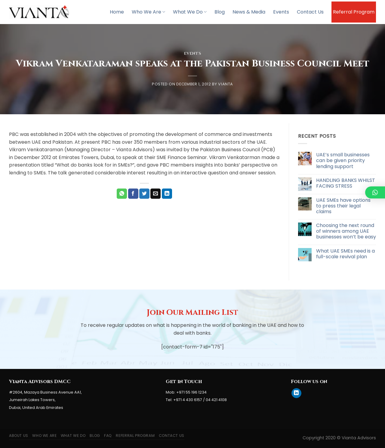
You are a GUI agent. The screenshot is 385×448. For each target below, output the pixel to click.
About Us (18, 435)
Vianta (225, 84)
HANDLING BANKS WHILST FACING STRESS (345, 183)
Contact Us (310, 11)
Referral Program (353, 11)
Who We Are (148, 11)
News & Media (249, 11)
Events (281, 11)
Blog (219, 11)
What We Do (190, 11)
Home (117, 11)
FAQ (108, 435)
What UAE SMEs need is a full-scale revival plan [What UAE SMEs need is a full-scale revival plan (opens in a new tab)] (345, 253)
